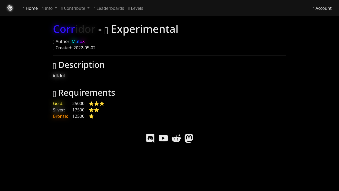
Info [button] (48, 8)
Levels (135, 8)
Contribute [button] (73, 8)
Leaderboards (109, 8)
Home (30, 8)
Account (322, 8)
